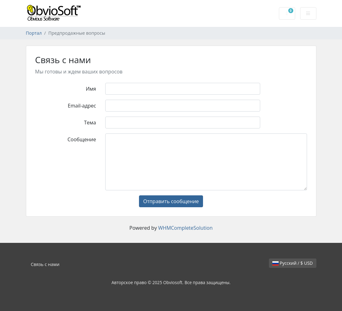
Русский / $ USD (292, 263)
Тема (90, 122)
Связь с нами (45, 264)
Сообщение (81, 139)
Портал (34, 33)
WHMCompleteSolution (185, 227)
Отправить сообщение (171, 201)
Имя (91, 88)
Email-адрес (82, 105)
